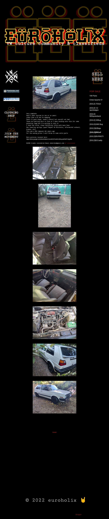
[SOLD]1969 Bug (96, 124)
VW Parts (93, 96)
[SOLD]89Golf (95, 132)
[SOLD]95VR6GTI (97, 136)
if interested (60, 143)
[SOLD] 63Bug (95, 120)
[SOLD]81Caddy (96, 140)
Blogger (79, 514)
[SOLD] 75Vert (95, 104)
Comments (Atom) (60, 438)
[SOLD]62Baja (95, 128)
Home (54, 432)
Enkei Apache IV (96, 100)
